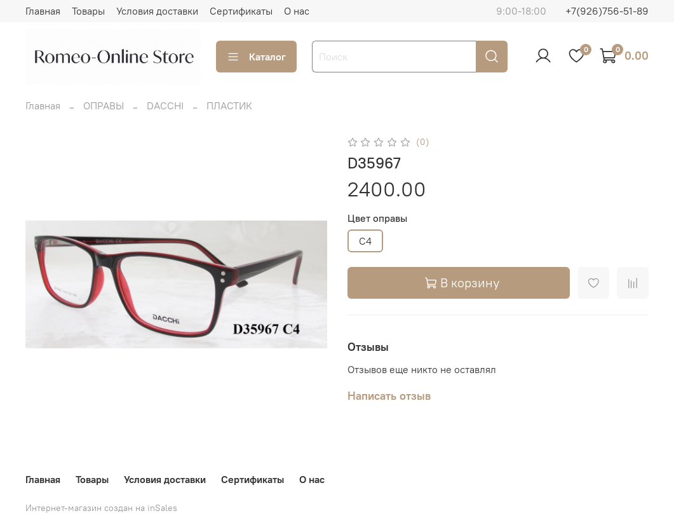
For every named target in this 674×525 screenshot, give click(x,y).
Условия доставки (157, 10)
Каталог (256, 56)
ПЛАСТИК (229, 105)
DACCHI (165, 105)
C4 (365, 241)
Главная (42, 10)
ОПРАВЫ (103, 105)
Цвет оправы (377, 218)
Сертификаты (241, 10)
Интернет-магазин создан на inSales (101, 508)
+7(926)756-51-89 (607, 10)
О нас (296, 10)
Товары (88, 10)
